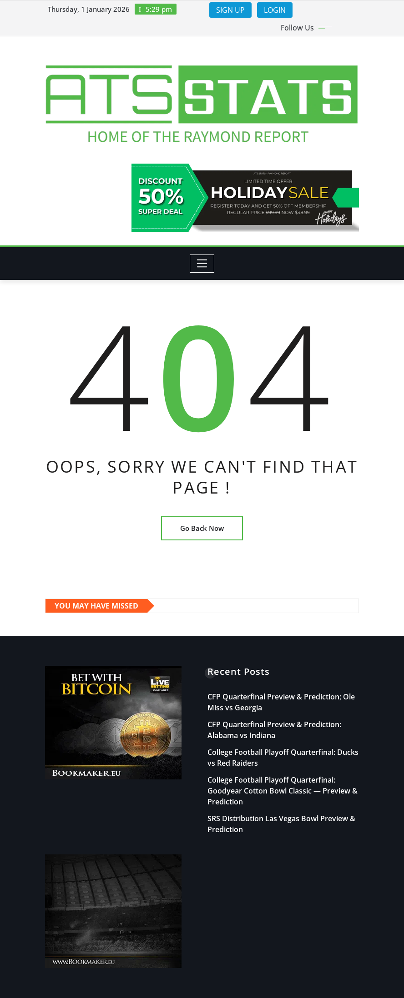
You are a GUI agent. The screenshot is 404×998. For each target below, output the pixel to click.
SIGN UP (230, 10)
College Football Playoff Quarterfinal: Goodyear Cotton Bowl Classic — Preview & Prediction (282, 791)
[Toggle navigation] (202, 263)
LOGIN (275, 10)
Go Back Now (202, 528)
